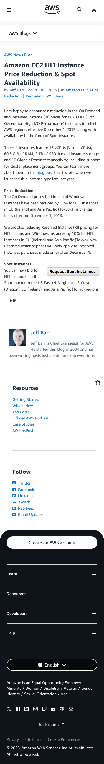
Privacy (13, 739)
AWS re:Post (22, 430)
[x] (9, 710)
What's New (22, 405)
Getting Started (25, 399)
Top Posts (20, 411)
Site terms (33, 739)
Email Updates (27, 514)
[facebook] (18, 710)
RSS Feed (23, 508)
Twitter (21, 483)
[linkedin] (26, 710)
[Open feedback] (98, 382)
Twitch (21, 501)
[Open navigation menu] (8, 10)
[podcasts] (62, 710)
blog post (45, 172)
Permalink (34, 96)
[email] (71, 710)
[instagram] (35, 710)
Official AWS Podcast (30, 418)
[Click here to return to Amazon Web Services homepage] (52, 9)
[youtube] (53, 710)
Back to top (52, 724)
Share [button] (55, 96)
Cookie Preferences (64, 739)
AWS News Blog (18, 54)
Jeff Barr (16, 89)
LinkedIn (22, 495)
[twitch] (44, 710)
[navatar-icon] (94, 10)
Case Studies (23, 424)
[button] (52, 33)
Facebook (23, 489)
